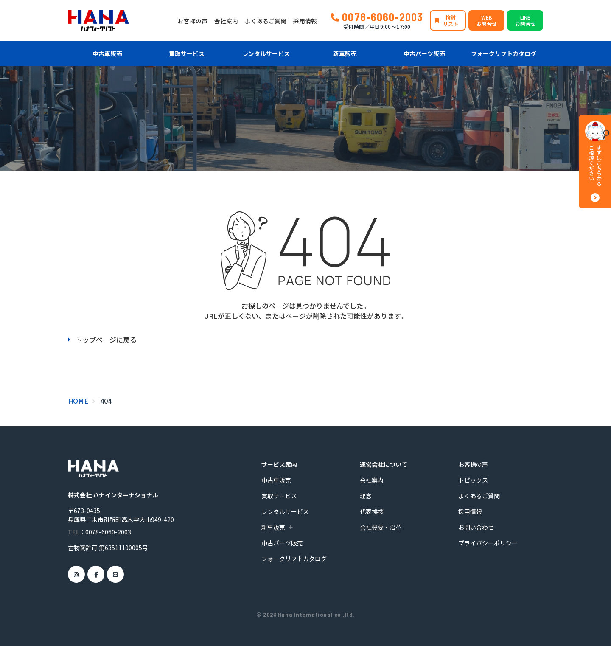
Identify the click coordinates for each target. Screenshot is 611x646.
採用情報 (305, 21)
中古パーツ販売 (424, 53)
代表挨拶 (372, 511)
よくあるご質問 (265, 21)
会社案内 (226, 21)
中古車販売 (107, 53)
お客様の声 (192, 21)
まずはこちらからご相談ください (595, 165)
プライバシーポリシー (488, 543)
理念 (366, 496)
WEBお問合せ (486, 20)
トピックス (473, 480)
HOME (78, 401)
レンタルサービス (266, 53)
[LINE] (115, 574)
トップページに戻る (106, 339)
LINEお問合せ (525, 20)
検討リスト (450, 20)
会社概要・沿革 (380, 527)
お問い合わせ (476, 527)
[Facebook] (95, 574)
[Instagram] (76, 574)
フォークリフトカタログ (503, 53)
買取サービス (187, 53)
